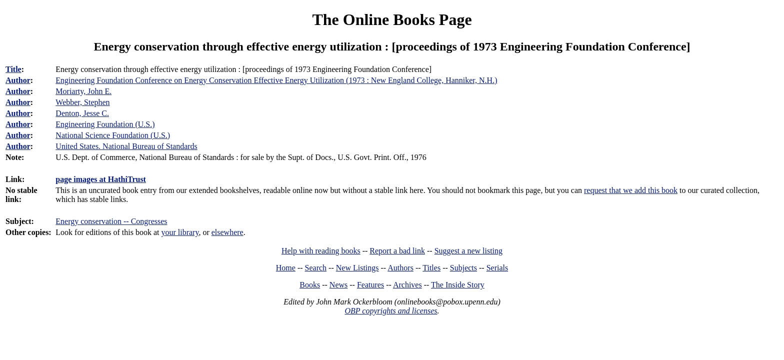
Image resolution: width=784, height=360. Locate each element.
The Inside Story (457, 284)
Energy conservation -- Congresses (111, 221)
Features (370, 284)
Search (316, 268)
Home (286, 268)
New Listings (357, 268)
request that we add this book (631, 190)
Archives (407, 284)
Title (14, 69)
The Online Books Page (392, 19)
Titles (431, 268)
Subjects (463, 268)
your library (179, 232)
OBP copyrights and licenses (390, 310)
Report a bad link (397, 250)
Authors (401, 268)
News (339, 284)
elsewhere (228, 232)
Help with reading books (321, 250)
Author (18, 80)
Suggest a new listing (468, 250)
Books (310, 284)
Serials (497, 268)
